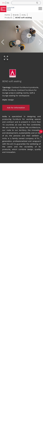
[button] (40, 8)
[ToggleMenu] (40, 8)
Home (7, 15)
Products (8, 17)
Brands (16, 15)
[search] (26, 3)
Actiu (24, 15)
